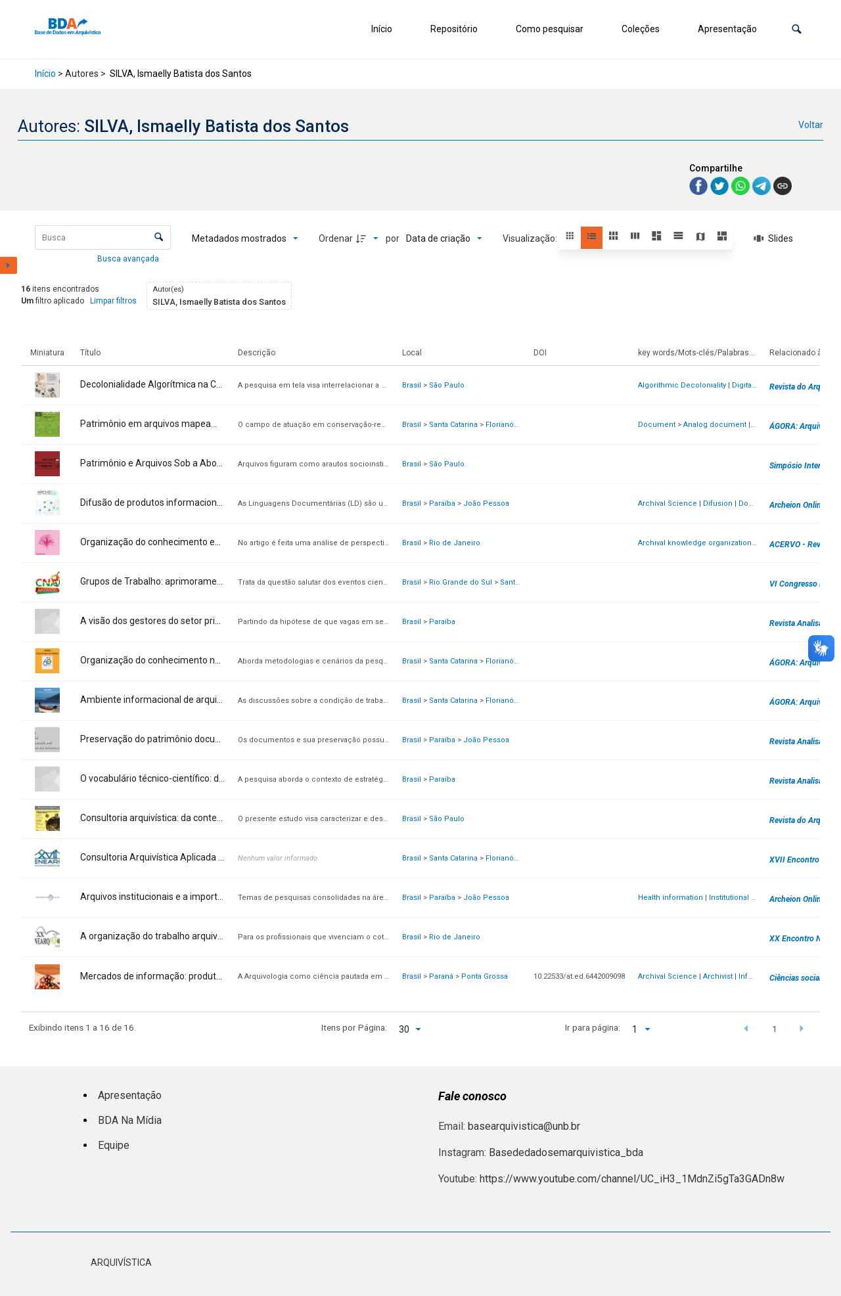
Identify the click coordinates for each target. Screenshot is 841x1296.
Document (656, 424)
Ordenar (336, 238)
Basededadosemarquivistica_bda (566, 1152)
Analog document (714, 424)
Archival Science (667, 503)
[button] (796, 29)
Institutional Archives (745, 897)
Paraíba (442, 503)
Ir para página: (592, 1027)
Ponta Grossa (484, 976)
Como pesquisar (549, 29)
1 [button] (774, 1028)
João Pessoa (486, 503)
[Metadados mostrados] (245, 238)
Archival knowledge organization (695, 543)
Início (381, 29)
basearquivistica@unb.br (524, 1126)
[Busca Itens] (103, 237)
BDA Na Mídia (130, 1120)
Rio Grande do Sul (460, 582)
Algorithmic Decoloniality (682, 385)
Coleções (641, 29)
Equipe (113, 1145)
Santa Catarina (453, 424)
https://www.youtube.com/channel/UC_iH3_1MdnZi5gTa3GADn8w (632, 1179)
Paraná (441, 976)
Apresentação (727, 29)
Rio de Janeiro (454, 543)
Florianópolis (508, 424)
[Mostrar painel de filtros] (8, 265)
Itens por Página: (354, 1027)
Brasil (411, 385)
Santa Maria (520, 582)
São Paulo (447, 385)
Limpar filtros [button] (113, 300)
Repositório (454, 29)
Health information (670, 897)
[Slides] (773, 238)
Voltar (810, 125)
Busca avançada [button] (129, 258)
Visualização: (531, 238)
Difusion (718, 503)
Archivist (718, 976)
